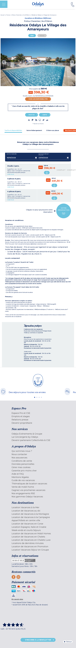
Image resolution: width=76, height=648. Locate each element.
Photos (32, 115)
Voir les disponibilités (38, 99)
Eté (32, 35)
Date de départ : (44, 154)
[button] (38, 123)
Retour (68, 642)
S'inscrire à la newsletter (38, 640)
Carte (44, 115)
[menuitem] (38, 413)
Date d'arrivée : (12, 154)
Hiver (42, 35)
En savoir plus (17, 599)
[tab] (13, 130)
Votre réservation (63, 211)
